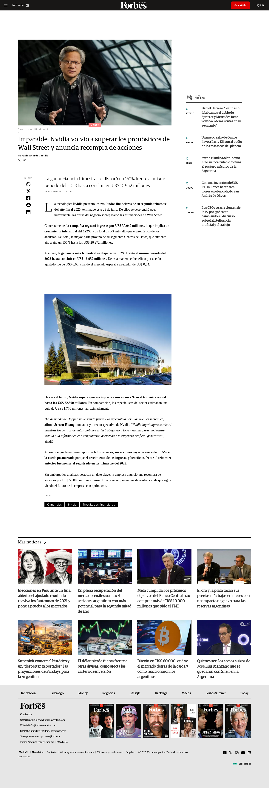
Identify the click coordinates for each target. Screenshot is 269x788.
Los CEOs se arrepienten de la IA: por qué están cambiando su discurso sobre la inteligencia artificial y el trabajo (221, 216)
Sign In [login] (260, 5)
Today (244, 693)
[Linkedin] (249, 753)
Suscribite (240, 5)
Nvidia (72, 504)
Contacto (52, 752)
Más (218, 96)
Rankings (161, 693)
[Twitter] (231, 753)
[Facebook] (225, 753)
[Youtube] (243, 753)
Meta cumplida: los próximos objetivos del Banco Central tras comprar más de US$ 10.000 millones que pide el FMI (163, 598)
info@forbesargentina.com (42, 725)
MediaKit (24, 752)
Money (82, 693)
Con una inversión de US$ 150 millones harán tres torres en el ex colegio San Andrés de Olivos (220, 189)
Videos (186, 693)
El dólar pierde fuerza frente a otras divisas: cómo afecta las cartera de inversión (102, 666)
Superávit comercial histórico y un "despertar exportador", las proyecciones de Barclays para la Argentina (43, 669)
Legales (130, 752)
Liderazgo (57, 693)
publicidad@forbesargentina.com (48, 720)
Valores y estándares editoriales (77, 752)
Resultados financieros (99, 504)
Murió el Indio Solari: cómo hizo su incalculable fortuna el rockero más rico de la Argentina (221, 165)
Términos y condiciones (110, 752)
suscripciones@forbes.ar (47, 736)
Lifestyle (134, 693)
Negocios (108, 693)
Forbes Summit (215, 693)
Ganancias (54, 504)
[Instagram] (237, 753)
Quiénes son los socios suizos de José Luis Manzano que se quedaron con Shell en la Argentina (223, 669)
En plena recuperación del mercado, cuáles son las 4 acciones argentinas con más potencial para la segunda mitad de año (104, 601)
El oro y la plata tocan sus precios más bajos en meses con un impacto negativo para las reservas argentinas (223, 598)
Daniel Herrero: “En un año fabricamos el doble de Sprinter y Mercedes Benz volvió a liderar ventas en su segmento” (221, 117)
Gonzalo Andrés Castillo (33, 155)
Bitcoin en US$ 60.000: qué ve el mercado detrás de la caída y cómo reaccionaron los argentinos (162, 669)
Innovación (28, 693)
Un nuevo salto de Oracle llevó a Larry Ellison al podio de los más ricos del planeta (222, 142)
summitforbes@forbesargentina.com (47, 731)
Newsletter (38, 752)
